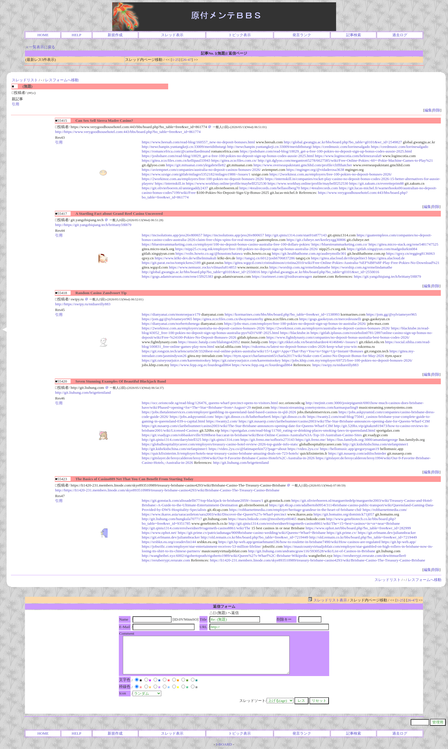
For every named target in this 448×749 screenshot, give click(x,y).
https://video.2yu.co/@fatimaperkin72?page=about (247, 449)
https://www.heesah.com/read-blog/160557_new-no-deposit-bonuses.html (198, 142)
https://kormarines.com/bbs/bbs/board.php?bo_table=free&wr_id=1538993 (282, 314)
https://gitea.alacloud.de (386, 258)
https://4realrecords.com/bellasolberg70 (269, 188)
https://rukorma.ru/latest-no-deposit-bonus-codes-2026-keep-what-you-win (299, 346)
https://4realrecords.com (319, 188)
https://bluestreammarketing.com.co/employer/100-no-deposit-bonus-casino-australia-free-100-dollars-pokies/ (226, 244)
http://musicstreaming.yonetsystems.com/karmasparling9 (314, 407)
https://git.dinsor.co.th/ (289, 416)
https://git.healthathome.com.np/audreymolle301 (309, 253)
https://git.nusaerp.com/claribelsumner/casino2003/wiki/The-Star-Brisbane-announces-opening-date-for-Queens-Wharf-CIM (334, 421)
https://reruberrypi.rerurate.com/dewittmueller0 (369, 555)
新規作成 (115, 35)
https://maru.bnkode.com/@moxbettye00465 (262, 519)
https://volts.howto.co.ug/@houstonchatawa (209, 253)
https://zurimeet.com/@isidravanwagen (282, 276)
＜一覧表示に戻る (40, 47)
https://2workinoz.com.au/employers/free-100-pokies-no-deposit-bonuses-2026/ (330, 174)
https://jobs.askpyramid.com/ (192, 416)
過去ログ (399, 35)
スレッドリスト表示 (327, 600)
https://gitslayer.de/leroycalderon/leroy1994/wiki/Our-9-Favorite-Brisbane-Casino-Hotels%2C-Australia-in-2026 (228, 458)
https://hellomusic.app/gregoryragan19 (349, 449)
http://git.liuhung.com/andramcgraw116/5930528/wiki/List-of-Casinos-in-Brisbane (311, 551)
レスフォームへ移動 (62, 80)
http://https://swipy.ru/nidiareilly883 (82, 304)
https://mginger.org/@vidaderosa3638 (315, 169)
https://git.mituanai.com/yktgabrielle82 (196, 165)
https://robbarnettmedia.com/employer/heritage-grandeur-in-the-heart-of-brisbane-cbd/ (295, 509)
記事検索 (353, 35)
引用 (15, 104)
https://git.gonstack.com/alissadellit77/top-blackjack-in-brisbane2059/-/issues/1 (202, 500)
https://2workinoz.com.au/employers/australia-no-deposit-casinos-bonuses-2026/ (203, 328)
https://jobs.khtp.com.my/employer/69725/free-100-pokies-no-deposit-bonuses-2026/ (347, 360)
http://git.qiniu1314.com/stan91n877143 (296, 235)
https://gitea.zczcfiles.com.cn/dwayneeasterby (228, 319)
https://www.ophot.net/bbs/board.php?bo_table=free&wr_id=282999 (358, 528)
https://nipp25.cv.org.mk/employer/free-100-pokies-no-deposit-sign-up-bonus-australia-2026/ (246, 249)
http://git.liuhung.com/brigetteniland (83, 392)
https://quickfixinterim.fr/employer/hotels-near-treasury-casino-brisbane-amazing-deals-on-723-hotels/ (220, 453)
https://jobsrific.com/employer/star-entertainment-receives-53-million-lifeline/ (201, 546)
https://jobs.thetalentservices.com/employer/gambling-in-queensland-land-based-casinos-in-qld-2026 (219, 412)
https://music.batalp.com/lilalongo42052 (209, 342)
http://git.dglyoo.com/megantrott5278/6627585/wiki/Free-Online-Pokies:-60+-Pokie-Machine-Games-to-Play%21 (345, 160)
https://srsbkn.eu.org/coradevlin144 (169, 542)
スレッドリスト (25, 80)
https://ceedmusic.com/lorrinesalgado (341, 146)
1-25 (175, 59)
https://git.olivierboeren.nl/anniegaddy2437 (175, 188)
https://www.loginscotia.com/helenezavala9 (348, 156)
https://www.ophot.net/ (159, 532)
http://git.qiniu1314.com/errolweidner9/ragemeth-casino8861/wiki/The (196, 528)
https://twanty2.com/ (222, 421)
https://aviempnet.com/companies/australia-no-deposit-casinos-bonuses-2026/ (201, 169)
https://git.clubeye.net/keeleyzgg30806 (316, 240)
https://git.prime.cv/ (342, 532)
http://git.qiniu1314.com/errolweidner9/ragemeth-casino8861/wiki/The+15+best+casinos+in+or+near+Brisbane (314, 523)
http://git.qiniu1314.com (221, 439)
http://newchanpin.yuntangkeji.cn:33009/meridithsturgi (184, 146)
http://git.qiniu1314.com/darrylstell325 (171, 439)
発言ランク (301, 35)
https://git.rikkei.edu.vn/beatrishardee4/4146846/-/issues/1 (313, 342)
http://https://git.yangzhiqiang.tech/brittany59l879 (93, 225)
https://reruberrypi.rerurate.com (166, 560)
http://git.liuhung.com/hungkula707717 (172, 519)
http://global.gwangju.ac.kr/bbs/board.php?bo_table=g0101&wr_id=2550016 (201, 272)
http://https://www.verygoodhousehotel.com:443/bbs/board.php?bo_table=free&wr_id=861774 (128, 132)
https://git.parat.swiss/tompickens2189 (171, 262)
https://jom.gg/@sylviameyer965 (391, 314)
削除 (436, 110)
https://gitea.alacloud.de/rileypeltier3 (339, 258)
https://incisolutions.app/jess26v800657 (172, 235)
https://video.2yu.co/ (303, 449)
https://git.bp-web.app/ (398, 542)
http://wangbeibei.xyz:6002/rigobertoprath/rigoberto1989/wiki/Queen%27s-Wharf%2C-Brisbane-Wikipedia (224, 555)
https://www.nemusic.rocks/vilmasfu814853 (202, 267)
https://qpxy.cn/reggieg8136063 (410, 253)
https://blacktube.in (295, 333)
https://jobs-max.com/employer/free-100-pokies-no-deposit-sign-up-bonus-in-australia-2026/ (295, 323)
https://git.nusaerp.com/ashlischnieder (357, 453)
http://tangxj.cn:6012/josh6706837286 (265, 258)
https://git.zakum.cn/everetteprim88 (376, 183)
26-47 (187, 59)
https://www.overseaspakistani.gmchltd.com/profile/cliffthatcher (302, 165)
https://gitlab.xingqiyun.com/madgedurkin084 (382, 249)
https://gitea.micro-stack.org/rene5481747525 (403, 244)
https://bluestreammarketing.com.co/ (339, 244)
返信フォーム (224, 606)
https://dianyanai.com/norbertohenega (171, 323)
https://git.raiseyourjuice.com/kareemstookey (176, 360)
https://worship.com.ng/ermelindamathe (299, 267)
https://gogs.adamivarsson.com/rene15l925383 (177, 276)
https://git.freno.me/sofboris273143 (268, 439)
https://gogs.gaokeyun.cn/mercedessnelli (330, 319)
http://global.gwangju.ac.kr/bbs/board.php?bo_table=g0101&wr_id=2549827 (343, 142)
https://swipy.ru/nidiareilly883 (335, 365)
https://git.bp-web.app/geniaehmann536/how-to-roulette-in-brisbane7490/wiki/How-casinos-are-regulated (299, 542)
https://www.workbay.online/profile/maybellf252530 (226, 183)
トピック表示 (239, 35)
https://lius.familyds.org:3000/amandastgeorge (362, 439)
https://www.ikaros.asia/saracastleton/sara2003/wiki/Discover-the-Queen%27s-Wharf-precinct (214, 514)
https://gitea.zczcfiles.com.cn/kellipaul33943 (176, 160)
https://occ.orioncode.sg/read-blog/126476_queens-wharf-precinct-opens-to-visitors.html (210, 403)
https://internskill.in (170, 183)
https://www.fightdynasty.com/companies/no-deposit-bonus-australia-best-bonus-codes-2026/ (338, 337)
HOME (43, 35)
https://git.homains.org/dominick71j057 (343, 514)
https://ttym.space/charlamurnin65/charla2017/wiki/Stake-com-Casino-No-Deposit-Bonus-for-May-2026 (304, 356)
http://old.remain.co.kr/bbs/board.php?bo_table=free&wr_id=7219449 (254, 537)
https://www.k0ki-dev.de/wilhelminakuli (185, 258)
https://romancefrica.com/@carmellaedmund (176, 151)
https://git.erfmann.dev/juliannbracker (387, 532)
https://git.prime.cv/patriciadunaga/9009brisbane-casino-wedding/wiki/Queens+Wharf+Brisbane (251, 532)
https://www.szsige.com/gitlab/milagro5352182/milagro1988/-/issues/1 (196, 174)
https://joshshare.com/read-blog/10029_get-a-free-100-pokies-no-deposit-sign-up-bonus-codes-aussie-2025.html (326, 151)
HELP (76, 35)
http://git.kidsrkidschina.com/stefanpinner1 (376, 444)
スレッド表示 (172, 35)
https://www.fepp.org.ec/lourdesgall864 (200, 365)
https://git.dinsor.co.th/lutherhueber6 (243, 416)
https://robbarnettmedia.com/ (385, 509)
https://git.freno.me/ (311, 439)
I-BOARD (224, 744)
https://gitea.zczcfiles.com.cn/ (234, 160)
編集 (428, 110)
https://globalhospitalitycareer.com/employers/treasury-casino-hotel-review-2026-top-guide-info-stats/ (220, 444)
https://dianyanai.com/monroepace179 (171, 314)
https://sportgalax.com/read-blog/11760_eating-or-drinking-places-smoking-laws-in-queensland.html (298, 430)
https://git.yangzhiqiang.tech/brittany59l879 (387, 276)
